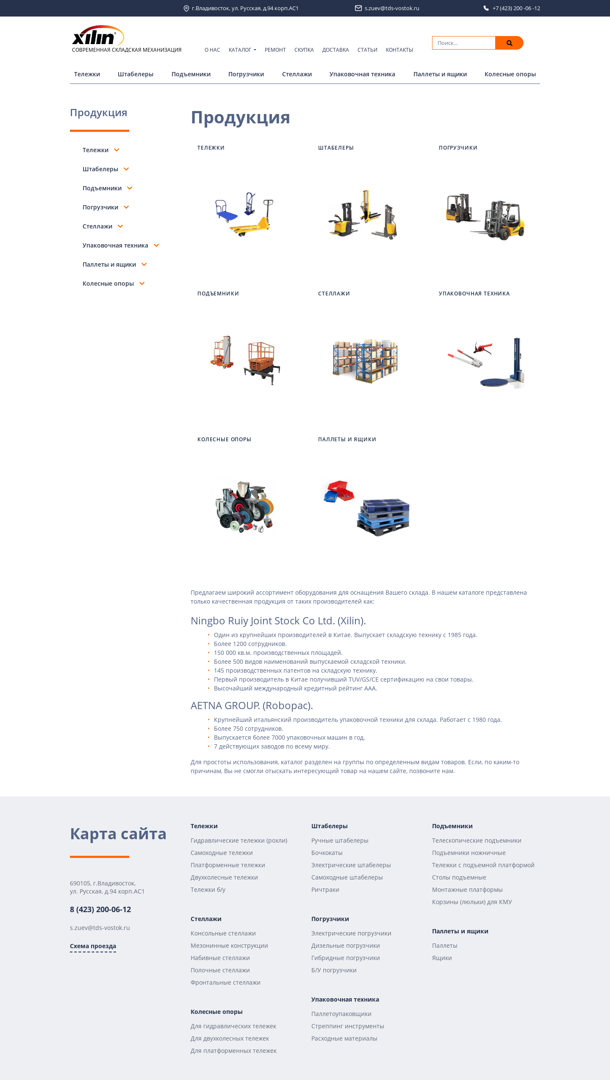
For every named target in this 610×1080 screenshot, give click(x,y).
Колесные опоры (510, 74)
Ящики (442, 958)
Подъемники (191, 74)
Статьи (367, 49)
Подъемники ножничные (469, 853)
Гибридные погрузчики (345, 958)
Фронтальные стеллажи (226, 982)
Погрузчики (246, 74)
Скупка (304, 49)
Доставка (335, 49)
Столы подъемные (459, 877)
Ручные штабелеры (340, 840)
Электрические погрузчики (351, 933)
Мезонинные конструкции (229, 945)
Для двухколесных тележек (230, 1038)
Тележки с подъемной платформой (483, 865)
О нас (212, 49)
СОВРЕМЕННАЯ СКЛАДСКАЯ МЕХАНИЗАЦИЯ (127, 39)
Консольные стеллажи (223, 933)
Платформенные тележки (228, 865)
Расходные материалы (344, 1038)
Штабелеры (135, 74)
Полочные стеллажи (220, 970)
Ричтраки (325, 889)
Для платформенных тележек (234, 1051)
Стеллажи (297, 74)
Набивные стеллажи (220, 958)
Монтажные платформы (467, 889)
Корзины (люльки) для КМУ (472, 902)
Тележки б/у (208, 889)
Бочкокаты (327, 853)
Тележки (87, 74)
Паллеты (445, 945)
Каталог (240, 49)
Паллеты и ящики (440, 74)
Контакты (399, 49)
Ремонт (275, 49)
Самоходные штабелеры (347, 877)
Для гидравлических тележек (233, 1026)
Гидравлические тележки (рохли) (239, 840)
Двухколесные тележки (224, 877)
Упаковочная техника (362, 74)
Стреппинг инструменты (347, 1026)
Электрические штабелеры (351, 865)
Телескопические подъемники (476, 840)
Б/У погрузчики (334, 970)
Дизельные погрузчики (345, 945)
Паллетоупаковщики (341, 1014)
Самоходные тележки (222, 853)
